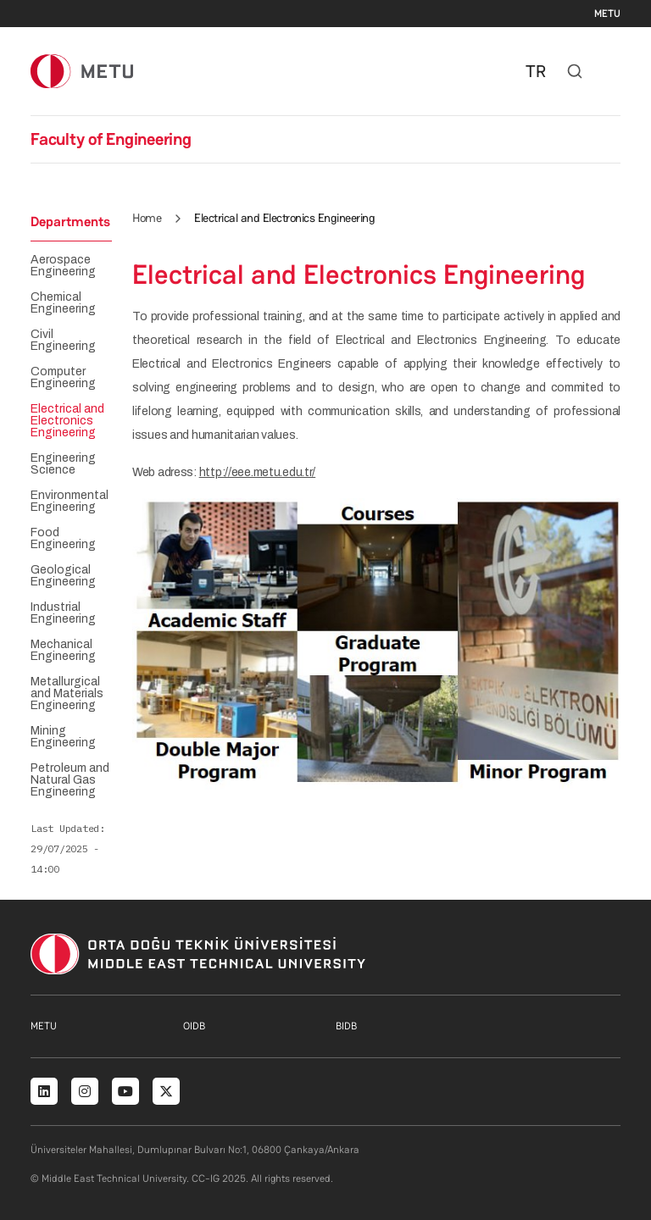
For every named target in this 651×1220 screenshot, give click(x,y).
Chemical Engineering (63, 303)
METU (607, 13)
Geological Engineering (63, 576)
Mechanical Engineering (63, 651)
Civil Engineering (63, 340)
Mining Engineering (63, 737)
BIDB (346, 1026)
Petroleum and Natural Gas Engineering (70, 780)
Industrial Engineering (63, 613)
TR (536, 71)
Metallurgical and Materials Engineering (67, 694)
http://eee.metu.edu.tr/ (257, 472)
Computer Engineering (63, 378)
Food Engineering (63, 539)
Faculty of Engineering (111, 139)
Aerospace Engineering (63, 266)
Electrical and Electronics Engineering (67, 421)
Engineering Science (63, 464)
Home (146, 217)
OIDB (194, 1026)
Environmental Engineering (69, 501)
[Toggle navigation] (612, 71)
